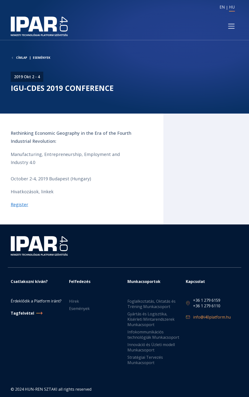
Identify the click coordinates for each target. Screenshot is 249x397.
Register (19, 205)
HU (232, 7)
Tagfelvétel (22, 313)
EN (222, 7)
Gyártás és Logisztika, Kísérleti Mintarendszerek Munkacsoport (151, 319)
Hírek (74, 301)
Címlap (21, 58)
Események (41, 58)
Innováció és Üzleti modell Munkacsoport (151, 347)
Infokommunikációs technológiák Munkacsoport (153, 334)
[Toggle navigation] (231, 26)
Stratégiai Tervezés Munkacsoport (145, 360)
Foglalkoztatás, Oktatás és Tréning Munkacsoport (151, 304)
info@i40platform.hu (212, 317)
